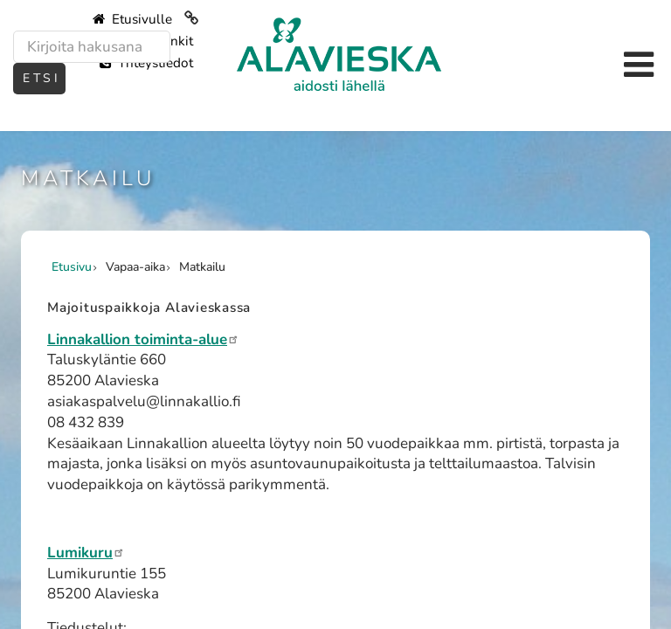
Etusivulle (132, 19)
